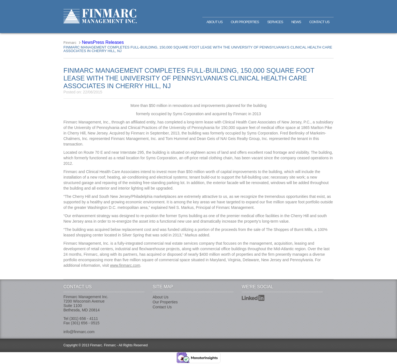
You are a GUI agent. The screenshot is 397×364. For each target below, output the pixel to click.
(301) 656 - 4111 (83, 318)
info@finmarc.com (79, 332)
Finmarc (100, 16)
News (296, 22)
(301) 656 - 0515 (85, 323)
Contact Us (319, 22)
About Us (214, 22)
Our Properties (245, 22)
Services (275, 22)
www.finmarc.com (125, 265)
